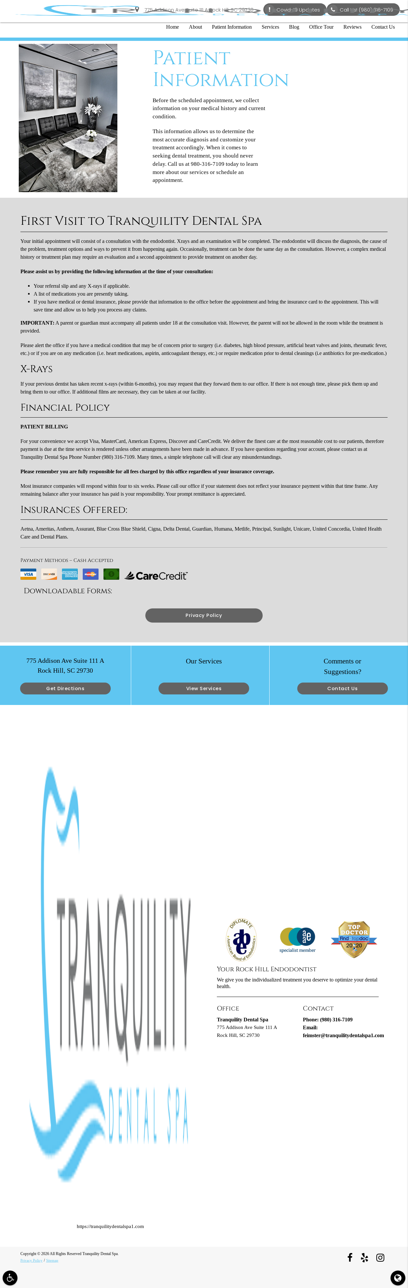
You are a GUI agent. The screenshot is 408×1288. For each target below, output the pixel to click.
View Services (204, 688)
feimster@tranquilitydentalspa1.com (343, 1035)
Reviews (352, 27)
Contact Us (383, 27)
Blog (294, 27)
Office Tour (321, 27)
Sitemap (53, 1260)
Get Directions (65, 688)
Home (172, 27)
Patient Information (232, 27)
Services (270, 27)
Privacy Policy (203, 615)
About (195, 27)
